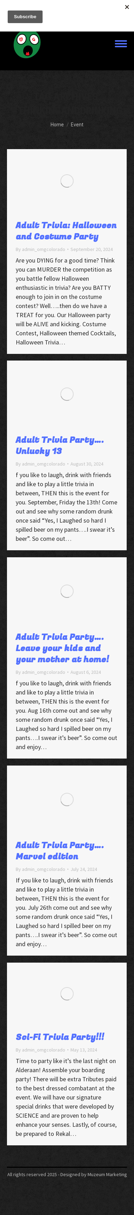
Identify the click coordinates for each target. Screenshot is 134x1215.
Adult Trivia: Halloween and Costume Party (66, 231)
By (40, 249)
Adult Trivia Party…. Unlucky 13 (60, 448)
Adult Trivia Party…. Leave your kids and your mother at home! (62, 654)
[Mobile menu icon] (121, 43)
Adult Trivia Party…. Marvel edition (60, 856)
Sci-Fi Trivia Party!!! (60, 1043)
